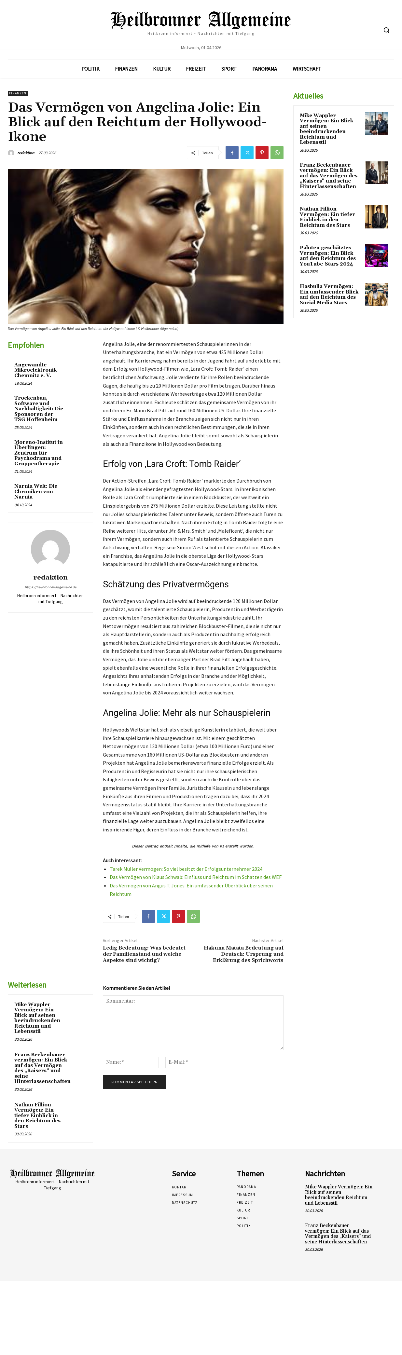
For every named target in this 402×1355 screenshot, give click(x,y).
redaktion (25, 153)
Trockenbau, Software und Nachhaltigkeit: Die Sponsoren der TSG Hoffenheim (38, 409)
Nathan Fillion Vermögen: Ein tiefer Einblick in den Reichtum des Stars (37, 1115)
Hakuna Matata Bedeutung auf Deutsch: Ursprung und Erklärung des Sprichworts (244, 954)
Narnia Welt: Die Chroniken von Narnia (35, 491)
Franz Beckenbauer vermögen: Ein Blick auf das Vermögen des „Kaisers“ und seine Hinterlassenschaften (42, 1068)
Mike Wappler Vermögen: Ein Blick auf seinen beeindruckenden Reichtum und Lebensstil (37, 1018)
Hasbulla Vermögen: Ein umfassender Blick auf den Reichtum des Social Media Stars (329, 294)
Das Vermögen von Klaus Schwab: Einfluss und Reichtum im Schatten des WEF (196, 877)
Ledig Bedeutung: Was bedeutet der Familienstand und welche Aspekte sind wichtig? (144, 954)
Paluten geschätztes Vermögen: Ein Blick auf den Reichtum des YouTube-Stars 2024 (328, 256)
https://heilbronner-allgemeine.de (50, 587)
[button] (386, 30)
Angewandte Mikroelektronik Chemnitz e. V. (35, 370)
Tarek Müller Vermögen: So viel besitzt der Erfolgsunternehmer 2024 (186, 869)
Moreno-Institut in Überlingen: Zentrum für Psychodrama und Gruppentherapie (38, 453)
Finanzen (18, 93)
